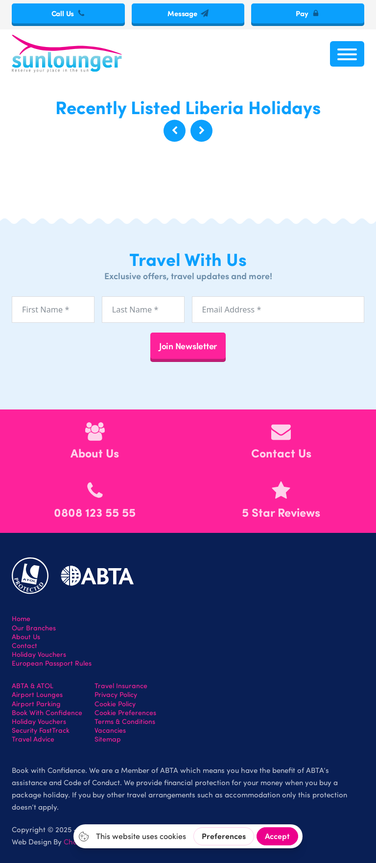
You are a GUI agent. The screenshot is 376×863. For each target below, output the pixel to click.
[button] (175, 131)
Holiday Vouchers (39, 654)
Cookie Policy (115, 703)
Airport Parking (36, 703)
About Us (26, 636)
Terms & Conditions (124, 721)
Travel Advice (33, 739)
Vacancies (110, 730)
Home (21, 618)
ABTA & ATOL (32, 685)
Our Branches (34, 627)
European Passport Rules (52, 663)
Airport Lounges (37, 694)
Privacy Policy (115, 694)
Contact (24, 645)
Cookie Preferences (125, 712)
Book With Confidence (47, 712)
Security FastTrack (41, 730)
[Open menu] (347, 54)
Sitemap (107, 739)
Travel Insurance (120, 685)
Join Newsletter (188, 345)
